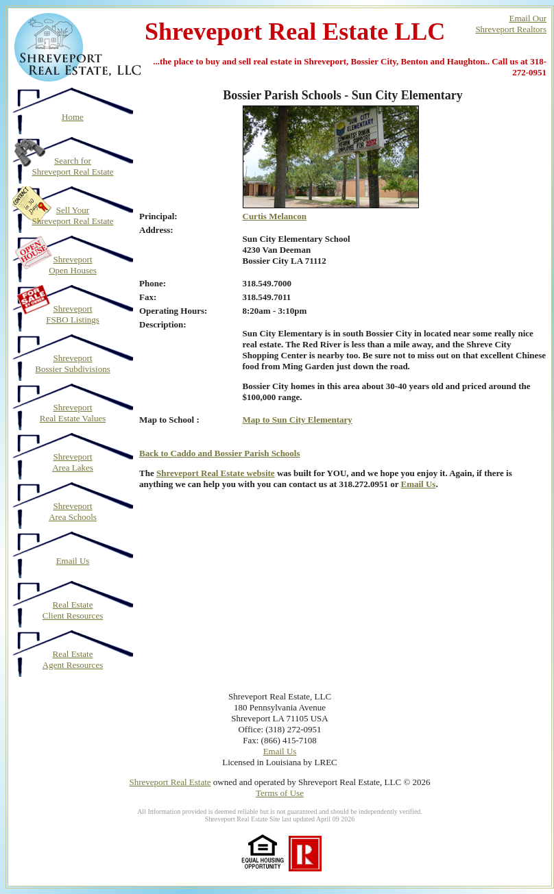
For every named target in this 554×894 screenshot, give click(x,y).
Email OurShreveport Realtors (510, 23)
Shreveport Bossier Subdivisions (72, 363)
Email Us (73, 561)
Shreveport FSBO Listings (72, 314)
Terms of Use (280, 793)
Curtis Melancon (275, 216)
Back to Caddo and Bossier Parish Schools (219, 453)
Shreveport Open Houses (73, 264)
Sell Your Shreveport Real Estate (72, 215)
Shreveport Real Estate (169, 782)
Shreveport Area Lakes (72, 462)
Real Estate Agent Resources (73, 659)
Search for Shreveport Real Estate (72, 166)
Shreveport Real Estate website (215, 473)
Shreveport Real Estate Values (73, 412)
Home (73, 117)
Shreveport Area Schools (73, 511)
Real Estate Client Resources (73, 610)
